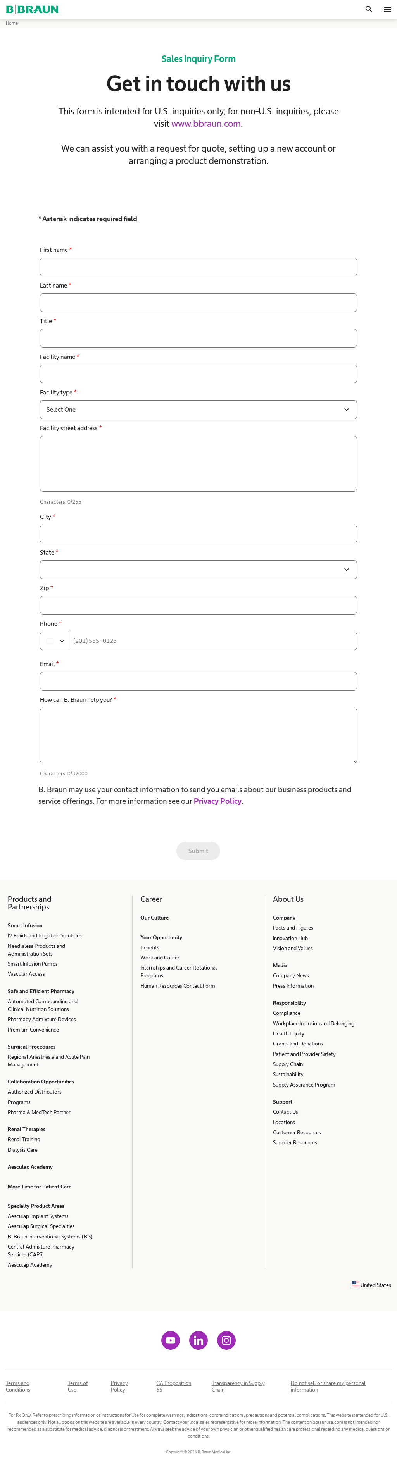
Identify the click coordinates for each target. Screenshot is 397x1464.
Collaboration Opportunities (41, 1081)
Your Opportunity (161, 937)
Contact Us (285, 1112)
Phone (50, 623)
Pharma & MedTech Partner (39, 1112)
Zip (46, 588)
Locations (284, 1122)
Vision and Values (293, 948)
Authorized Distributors (35, 1092)
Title (47, 321)
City (47, 516)
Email (49, 664)
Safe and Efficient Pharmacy (41, 991)
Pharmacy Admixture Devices (42, 1019)
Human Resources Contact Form (177, 986)
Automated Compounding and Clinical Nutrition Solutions (43, 1005)
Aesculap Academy (30, 1167)
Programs (19, 1102)
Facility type (58, 392)
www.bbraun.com (206, 123)
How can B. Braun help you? (78, 699)
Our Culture (154, 918)
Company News (291, 975)
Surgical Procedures (31, 1047)
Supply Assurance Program (304, 1085)
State (49, 552)
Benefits (149, 947)
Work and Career (160, 957)
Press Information (293, 986)
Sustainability (288, 1074)
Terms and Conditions (18, 1386)
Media (280, 965)
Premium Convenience (33, 1030)
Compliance (286, 1013)
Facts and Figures (293, 928)
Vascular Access (26, 974)
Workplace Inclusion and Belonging (313, 1023)
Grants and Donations (298, 1043)
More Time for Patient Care (39, 1186)
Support (282, 1102)
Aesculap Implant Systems (38, 1216)
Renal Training (24, 1139)
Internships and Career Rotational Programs (178, 971)
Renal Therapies (26, 1129)
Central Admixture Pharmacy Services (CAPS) (41, 1250)
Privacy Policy (218, 801)
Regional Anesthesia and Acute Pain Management (49, 1061)
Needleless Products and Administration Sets (36, 950)
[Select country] (55, 641)
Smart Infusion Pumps (33, 964)
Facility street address (70, 428)
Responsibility (289, 1003)
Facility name (59, 356)
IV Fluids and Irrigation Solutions (45, 935)
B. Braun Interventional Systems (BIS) (50, 1236)
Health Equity (288, 1033)
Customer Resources (297, 1132)
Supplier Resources (295, 1142)
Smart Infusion (25, 925)
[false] (198, 464)
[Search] (369, 9)
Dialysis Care (23, 1150)
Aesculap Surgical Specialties (41, 1226)
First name (55, 249)
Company (284, 918)
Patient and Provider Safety (304, 1054)
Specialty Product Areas (36, 1206)
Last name (55, 285)
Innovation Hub (290, 938)
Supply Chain (288, 1064)
